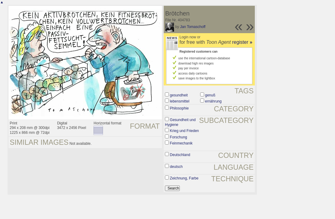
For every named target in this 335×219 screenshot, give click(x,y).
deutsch (176, 167)
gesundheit (179, 95)
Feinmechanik (181, 143)
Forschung (178, 137)
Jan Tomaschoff (193, 27)
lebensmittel (179, 101)
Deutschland (180, 155)
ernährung (213, 101)
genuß (210, 95)
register (242, 42)
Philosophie (179, 108)
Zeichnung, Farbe (184, 178)
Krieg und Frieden (184, 131)
